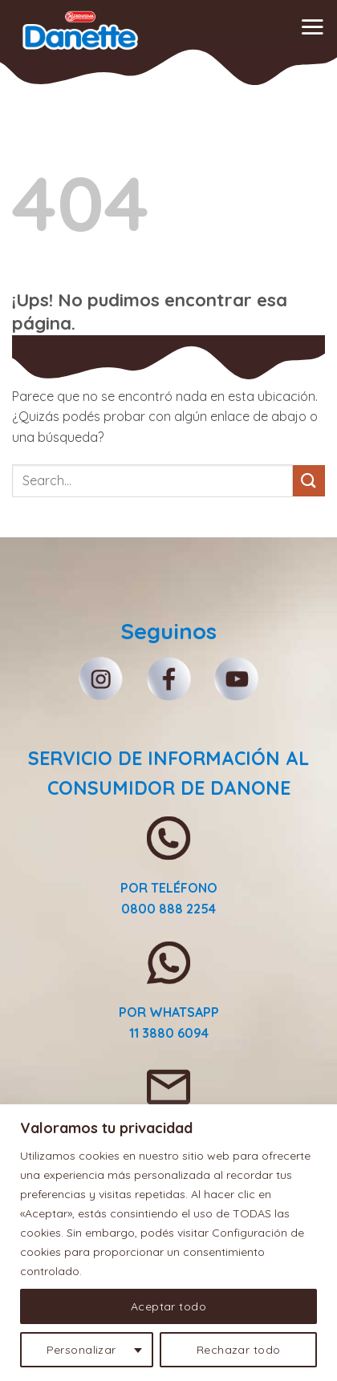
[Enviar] (309, 480)
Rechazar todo (238, 1350)
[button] (312, 26)
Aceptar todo (168, 1306)
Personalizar (81, 1350)
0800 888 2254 (168, 909)
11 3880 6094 (169, 1033)
